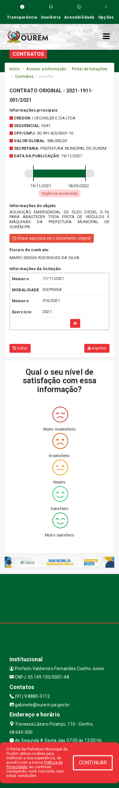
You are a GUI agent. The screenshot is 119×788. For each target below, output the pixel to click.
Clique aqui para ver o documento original (52, 238)
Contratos (24, 76)
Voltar (20, 348)
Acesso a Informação (46, 69)
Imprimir (96, 348)
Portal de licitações (89, 69)
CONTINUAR (93, 763)
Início (14, 69)
